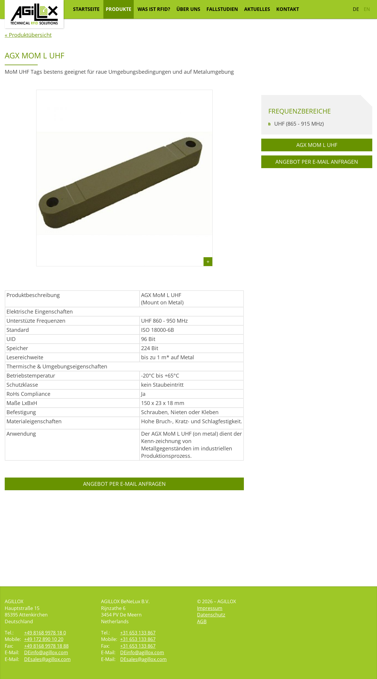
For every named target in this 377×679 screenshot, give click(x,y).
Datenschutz (211, 614)
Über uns (188, 9)
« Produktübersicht (28, 117)
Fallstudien (222, 9)
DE (356, 9)
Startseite (86, 9)
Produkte (118, 9)
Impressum (209, 608)
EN (367, 9)
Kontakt (287, 9)
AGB (201, 621)
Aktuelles (257, 9)
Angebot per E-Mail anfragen (124, 566)
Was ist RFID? (154, 9)
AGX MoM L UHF (316, 227)
